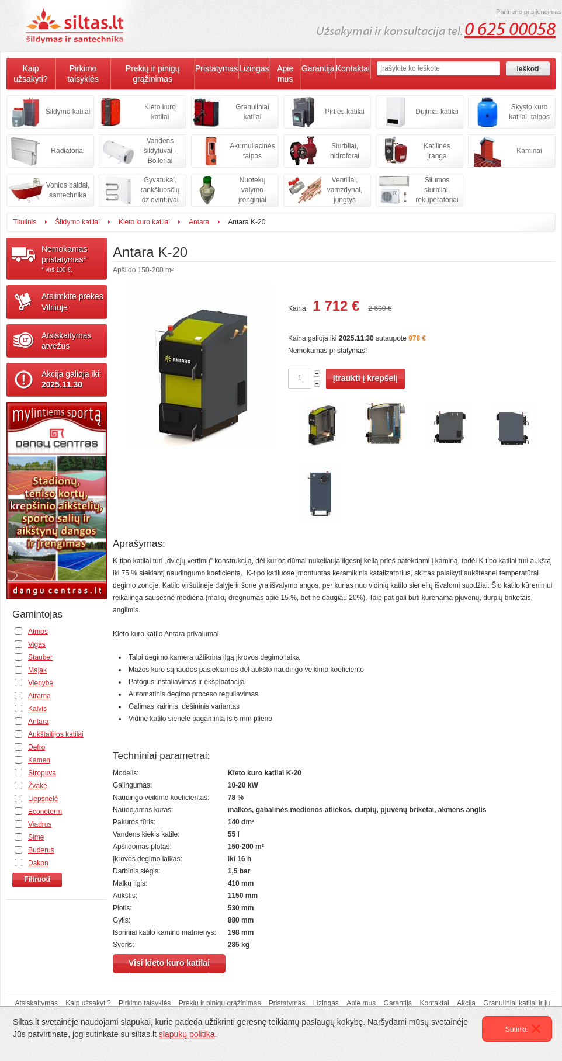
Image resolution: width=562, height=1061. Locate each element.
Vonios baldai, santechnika (68, 190)
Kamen (39, 760)
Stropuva (42, 773)
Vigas (37, 644)
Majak (37, 670)
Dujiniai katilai (436, 112)
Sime (36, 837)
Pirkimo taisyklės (83, 74)
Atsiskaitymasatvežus (66, 341)
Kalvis (37, 709)
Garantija (318, 68)
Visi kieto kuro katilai (169, 963)
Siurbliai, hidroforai (344, 151)
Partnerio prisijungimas (528, 11)
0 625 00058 (510, 29)
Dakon (38, 863)
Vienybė (40, 683)
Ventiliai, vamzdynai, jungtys (345, 190)
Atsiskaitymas (36, 1003)
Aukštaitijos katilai (56, 734)
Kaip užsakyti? (30, 74)
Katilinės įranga (437, 151)
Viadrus (39, 824)
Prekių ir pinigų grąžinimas (153, 74)
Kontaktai (353, 68)
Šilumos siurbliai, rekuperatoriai (436, 190)
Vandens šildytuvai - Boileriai (160, 151)
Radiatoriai (67, 151)
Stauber (40, 657)
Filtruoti (37, 879)
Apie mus (285, 74)
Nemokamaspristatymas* (74, 258)
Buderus (41, 850)
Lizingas (254, 68)
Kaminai (529, 151)
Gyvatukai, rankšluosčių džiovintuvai (160, 190)
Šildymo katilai (68, 112)
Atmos (38, 631)
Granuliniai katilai (252, 112)
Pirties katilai (344, 112)
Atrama (39, 696)
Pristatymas (216, 68)
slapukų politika (187, 1034)
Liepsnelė (43, 799)
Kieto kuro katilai (160, 112)
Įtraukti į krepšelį (365, 378)
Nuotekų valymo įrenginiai (252, 190)
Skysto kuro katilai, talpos (529, 112)
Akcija (466, 1003)
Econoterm (45, 811)
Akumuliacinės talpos (252, 151)
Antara (199, 222)
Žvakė (37, 786)
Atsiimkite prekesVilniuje (72, 301)
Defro (36, 747)
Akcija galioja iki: (71, 379)
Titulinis (24, 222)
